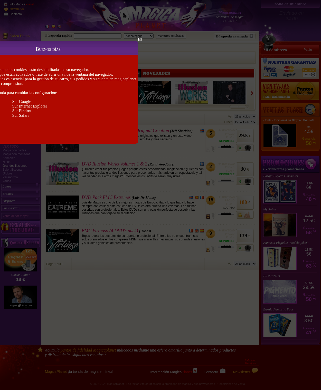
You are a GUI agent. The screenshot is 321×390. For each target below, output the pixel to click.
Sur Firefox (21, 111)
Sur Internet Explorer (29, 106)
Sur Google (21, 101)
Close (139, 39)
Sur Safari (20, 115)
